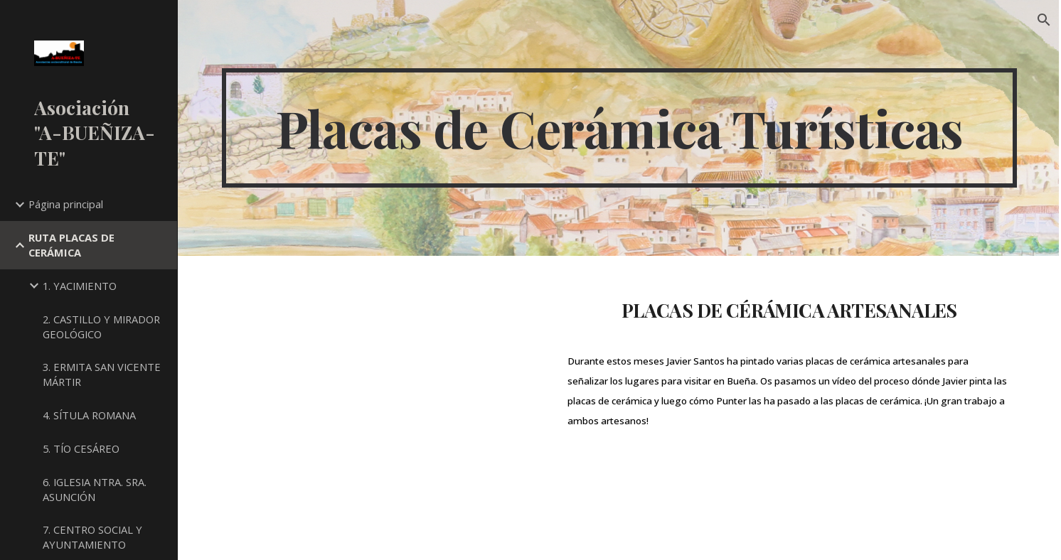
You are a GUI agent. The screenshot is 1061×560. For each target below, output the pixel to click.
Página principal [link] (65, 204)
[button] (1044, 20)
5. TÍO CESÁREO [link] (81, 448)
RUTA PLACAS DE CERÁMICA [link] (71, 244)
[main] (619, 128)
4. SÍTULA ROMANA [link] (89, 415)
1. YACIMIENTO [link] (80, 286)
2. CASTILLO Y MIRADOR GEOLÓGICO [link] (101, 326)
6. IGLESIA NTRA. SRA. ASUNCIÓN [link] (94, 489)
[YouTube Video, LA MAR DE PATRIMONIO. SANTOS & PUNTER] (381, 408)
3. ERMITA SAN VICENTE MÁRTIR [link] (102, 374)
